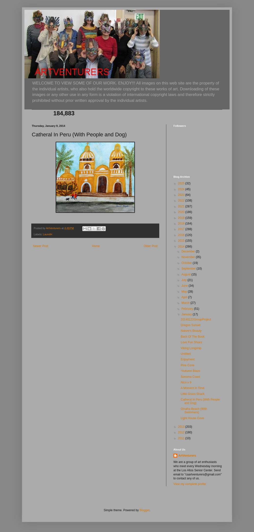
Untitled (186, 353)
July (184, 280)
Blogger (144, 510)
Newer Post (40, 246)
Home (96, 246)
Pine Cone (187, 365)
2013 (181, 426)
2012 (181, 432)
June (185, 285)
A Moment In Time (192, 388)
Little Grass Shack (192, 394)
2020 (181, 212)
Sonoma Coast (190, 376)
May (184, 291)
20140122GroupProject (196, 319)
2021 (181, 206)
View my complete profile (189, 484)
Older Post (151, 246)
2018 (181, 223)
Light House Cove (192, 418)
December (188, 251)
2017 (181, 229)
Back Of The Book (192, 336)
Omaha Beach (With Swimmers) (194, 410)
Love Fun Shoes (191, 342)
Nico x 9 (186, 382)
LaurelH (47, 234)
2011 (181, 438)
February (187, 308)
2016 (181, 235)
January (187, 314)
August (186, 274)
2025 (181, 183)
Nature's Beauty (191, 330)
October (187, 263)
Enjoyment (188, 359)
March (185, 303)
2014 (181, 246)
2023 (181, 195)
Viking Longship (191, 348)
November (188, 257)
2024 (181, 189)
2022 (181, 200)
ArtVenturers (187, 455)
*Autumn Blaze (190, 371)
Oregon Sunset (191, 325)
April (184, 297)
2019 (181, 218)
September (189, 268)
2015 (181, 240)
